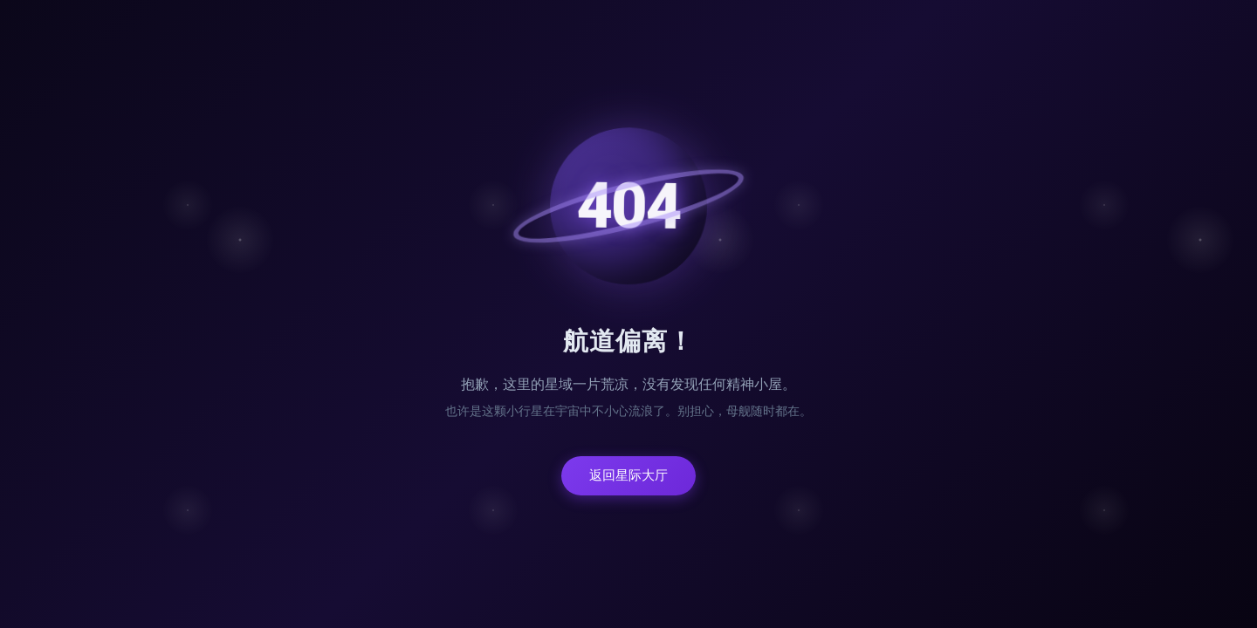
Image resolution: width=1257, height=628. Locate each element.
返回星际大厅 (628, 475)
